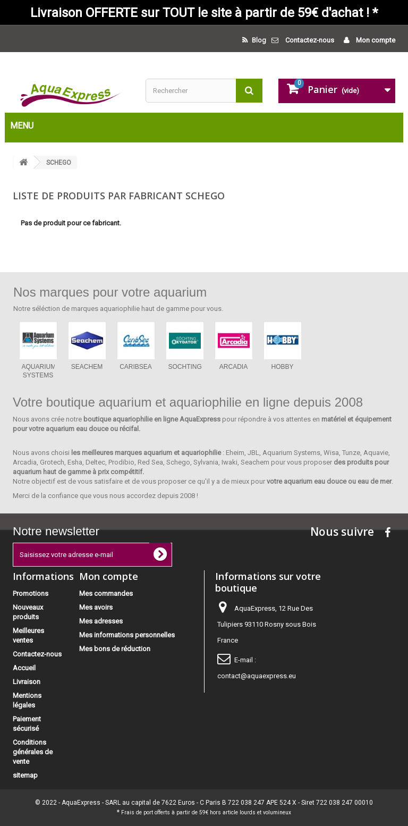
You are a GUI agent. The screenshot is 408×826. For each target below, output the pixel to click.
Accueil (24, 668)
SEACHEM (87, 366)
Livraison (26, 682)
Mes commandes (106, 593)
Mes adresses (101, 621)
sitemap (25, 775)
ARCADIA (233, 366)
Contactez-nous (309, 40)
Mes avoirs (96, 607)
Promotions (30, 593)
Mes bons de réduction (114, 649)
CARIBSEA (136, 366)
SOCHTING (185, 366)
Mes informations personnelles (127, 635)
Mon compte (374, 40)
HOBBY (282, 366)
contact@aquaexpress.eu (256, 676)
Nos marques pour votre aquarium (110, 292)
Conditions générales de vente (33, 751)
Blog (258, 40)
